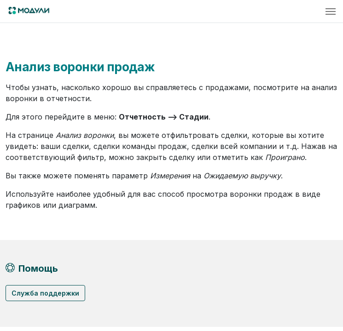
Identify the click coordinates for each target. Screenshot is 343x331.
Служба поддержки (45, 293)
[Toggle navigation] (331, 11)
